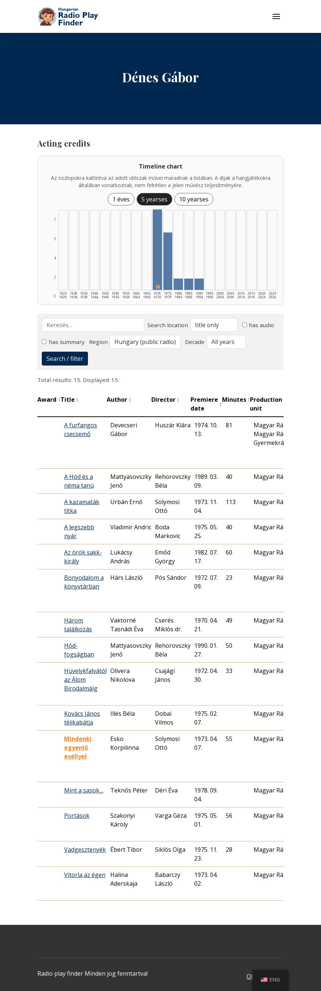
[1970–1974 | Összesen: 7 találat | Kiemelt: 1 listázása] (157, 249)
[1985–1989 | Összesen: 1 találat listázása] (188, 284)
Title (69, 400)
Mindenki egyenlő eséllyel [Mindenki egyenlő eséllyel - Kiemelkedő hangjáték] (78, 747)
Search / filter (65, 359)
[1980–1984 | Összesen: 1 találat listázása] (178, 284)
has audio (258, 325)
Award (48, 400)
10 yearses (194, 199)
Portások (76, 816)
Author (119, 400)
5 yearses (154, 199)
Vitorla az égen (85, 875)
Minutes (236, 400)
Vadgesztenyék (85, 850)
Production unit (271, 404)
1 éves (121, 199)
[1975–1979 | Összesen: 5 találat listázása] (168, 261)
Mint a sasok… (83, 790)
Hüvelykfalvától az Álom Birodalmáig (85, 679)
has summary (63, 341)
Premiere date (206, 404)
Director (165, 400)
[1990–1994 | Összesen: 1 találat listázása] (199, 284)
